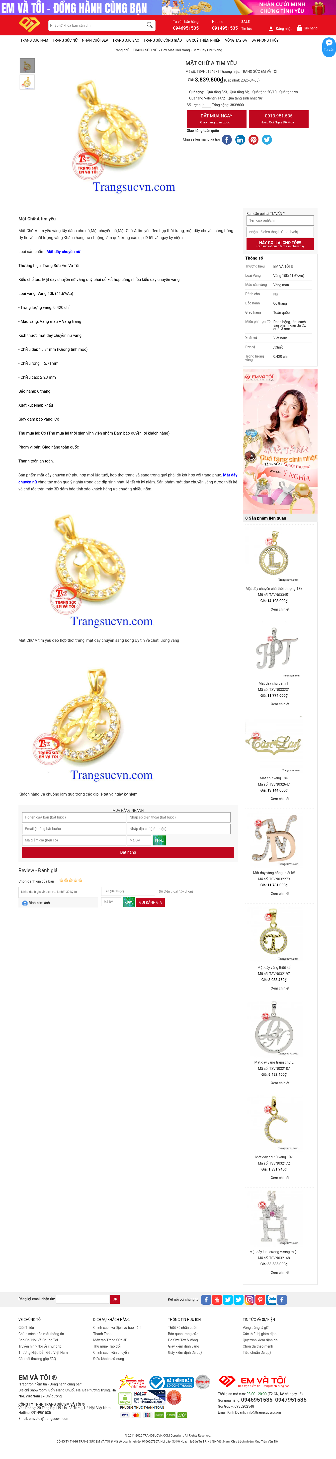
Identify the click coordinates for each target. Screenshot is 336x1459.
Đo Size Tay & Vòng (183, 1340)
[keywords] (93, 25)
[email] (82, 1299)
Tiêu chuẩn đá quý (257, 1353)
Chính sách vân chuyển (111, 1353)
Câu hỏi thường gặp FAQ (37, 1359)
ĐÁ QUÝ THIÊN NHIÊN (203, 40)
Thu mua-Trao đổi (107, 1346)
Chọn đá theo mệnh (258, 1346)
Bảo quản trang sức (183, 1334)
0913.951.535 (279, 119)
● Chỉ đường (52, 1396)
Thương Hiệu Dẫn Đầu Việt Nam (43, 1353)
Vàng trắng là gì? (255, 1328)
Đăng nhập (280, 29)
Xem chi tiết (280, 609)
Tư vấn (329, 50)
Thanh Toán (102, 1334)
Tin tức (246, 29)
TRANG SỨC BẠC (125, 40)
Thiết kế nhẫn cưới (182, 1328)
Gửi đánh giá (150, 903)
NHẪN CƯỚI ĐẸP (95, 40)
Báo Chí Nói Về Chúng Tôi (38, 1340)
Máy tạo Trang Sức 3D (110, 1340)
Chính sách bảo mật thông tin (41, 1334)
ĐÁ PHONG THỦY (265, 40)
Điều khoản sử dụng (108, 1359)
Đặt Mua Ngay (217, 119)
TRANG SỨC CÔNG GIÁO (163, 40)
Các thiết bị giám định (259, 1334)
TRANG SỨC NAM (34, 40)
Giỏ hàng (307, 28)
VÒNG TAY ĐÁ (236, 40)
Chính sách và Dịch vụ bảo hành (117, 1328)
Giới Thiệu (26, 1328)
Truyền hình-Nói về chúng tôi (40, 1346)
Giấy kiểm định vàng (183, 1346)
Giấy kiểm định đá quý (185, 1353)
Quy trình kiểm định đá (260, 1340)
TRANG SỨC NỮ (65, 40)
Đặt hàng (128, 852)
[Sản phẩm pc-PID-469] (280, 441)
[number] (206, 105)
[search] (150, 25)
